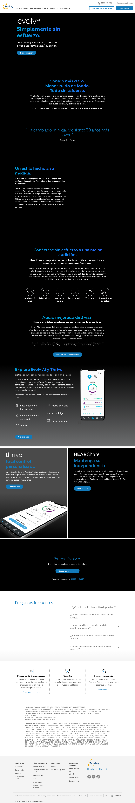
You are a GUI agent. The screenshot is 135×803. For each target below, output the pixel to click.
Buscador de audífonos (19, 778)
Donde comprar (124, 8)
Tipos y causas (38, 775)
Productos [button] (21, 8)
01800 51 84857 (105, 3)
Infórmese (103, 689)
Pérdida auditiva (39, 766)
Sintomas (36, 779)
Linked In (93, 776)
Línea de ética (74, 781)
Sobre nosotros (74, 769)
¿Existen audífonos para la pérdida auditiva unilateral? (94, 626)
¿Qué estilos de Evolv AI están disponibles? (94, 607)
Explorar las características (67, 354)
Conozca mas (23, 437)
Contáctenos (74, 777)
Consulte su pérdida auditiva (102, 8)
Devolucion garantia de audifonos (58, 771)
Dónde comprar (26, 53)
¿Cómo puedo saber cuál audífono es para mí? (94, 647)
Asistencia (65, 8)
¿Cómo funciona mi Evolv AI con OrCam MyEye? (94, 616)
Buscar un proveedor (67, 571)
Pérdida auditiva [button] (38, 8)
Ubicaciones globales (125, 3)
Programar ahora (31, 692)
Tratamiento (37, 782)
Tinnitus (54, 8)
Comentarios (19, 770)
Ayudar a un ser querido (38, 787)
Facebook (89, 776)
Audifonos (18, 766)
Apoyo (53, 766)
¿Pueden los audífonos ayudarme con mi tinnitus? (94, 637)
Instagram (98, 776)
